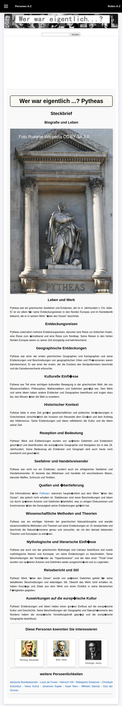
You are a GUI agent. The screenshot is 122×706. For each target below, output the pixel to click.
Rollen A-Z (114, 6)
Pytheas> (44, 493)
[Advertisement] (61, 64)
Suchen (75, 34)
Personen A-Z (23, 6)
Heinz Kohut (32, 686)
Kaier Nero (71, 686)
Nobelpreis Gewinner (87, 682)
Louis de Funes (48, 682)
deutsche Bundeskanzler (24, 682)
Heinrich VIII (67, 682)
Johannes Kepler (52, 686)
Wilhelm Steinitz (90, 686)
